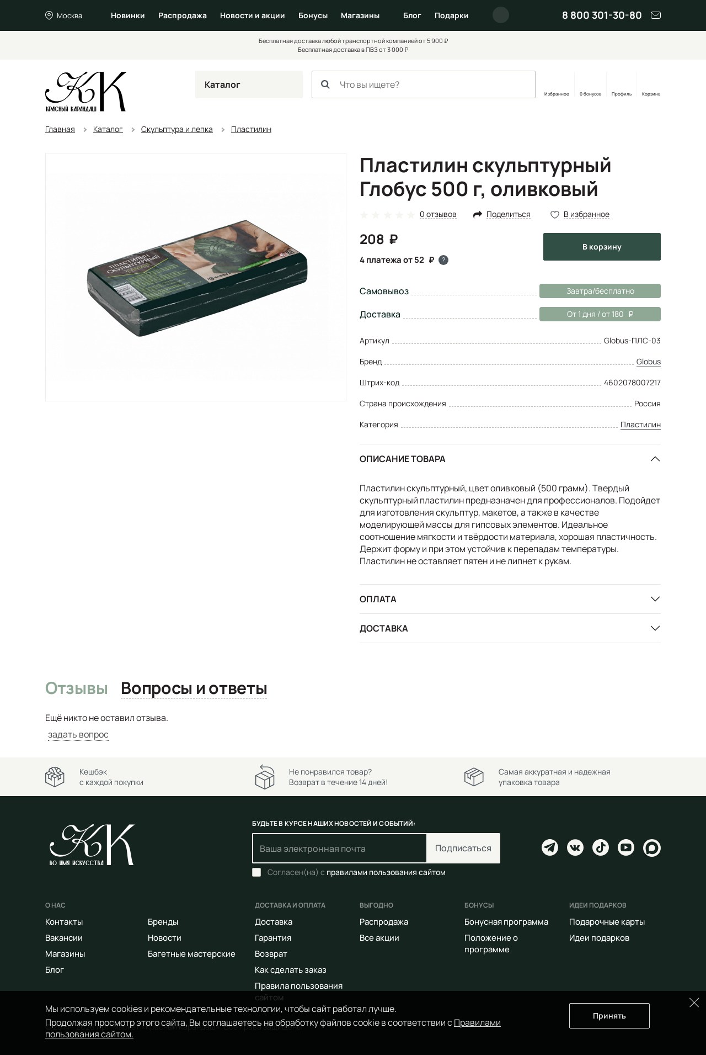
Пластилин (641, 424)
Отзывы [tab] (76, 688)
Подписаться (463, 848)
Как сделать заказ (291, 970)
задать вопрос (78, 734)
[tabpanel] (353, 726)
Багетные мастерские (192, 953)
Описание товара (403, 459)
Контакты (64, 921)
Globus (649, 361)
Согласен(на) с (357, 872)
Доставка (384, 628)
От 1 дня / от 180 (586, 314)
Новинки (128, 15)
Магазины (360, 15)
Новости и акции (252, 15)
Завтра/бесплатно (600, 290)
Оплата (378, 599)
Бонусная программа (506, 921)
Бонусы (313, 15)
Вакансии (64, 937)
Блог (412, 15)
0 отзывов (438, 214)
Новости (164, 937)
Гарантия (273, 937)
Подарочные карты (607, 921)
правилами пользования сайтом (386, 872)
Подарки (452, 15)
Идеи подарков (599, 937)
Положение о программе (491, 943)
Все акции (379, 937)
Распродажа (182, 15)
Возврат (271, 953)
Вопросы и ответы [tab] (194, 688)
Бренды (163, 921)
